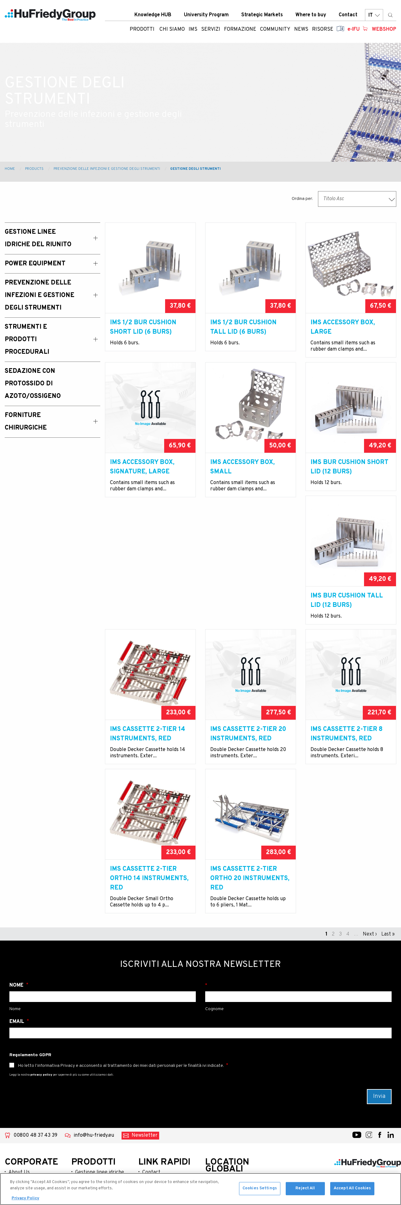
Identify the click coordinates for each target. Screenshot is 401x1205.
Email (17, 923)
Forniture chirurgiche (99, 1165)
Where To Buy (157, 1103)
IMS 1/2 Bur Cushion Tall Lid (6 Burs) (243, 327)
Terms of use (156, 1140)
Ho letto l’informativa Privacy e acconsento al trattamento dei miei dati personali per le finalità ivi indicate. (121, 966)
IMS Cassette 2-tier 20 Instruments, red (348, 625)
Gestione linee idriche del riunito (99, 1076)
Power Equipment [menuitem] (35, 264)
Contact (348, 15)
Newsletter (145, 1036)
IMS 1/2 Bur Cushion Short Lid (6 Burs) (143, 327)
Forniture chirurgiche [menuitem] (26, 421)
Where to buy (310, 15)
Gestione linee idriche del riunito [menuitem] (38, 238)
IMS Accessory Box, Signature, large (142, 476)
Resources (20, 1133)
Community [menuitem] (275, 30)
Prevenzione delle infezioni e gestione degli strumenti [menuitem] (39, 295)
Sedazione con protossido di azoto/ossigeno (92, 1148)
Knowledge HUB (152, 15)
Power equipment (95, 1090)
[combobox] (357, 199)
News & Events (25, 1123)
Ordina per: (302, 198)
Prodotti (142, 30)
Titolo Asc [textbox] (333, 199)
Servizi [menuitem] (210, 30)
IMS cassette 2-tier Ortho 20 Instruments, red (350, 779)
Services (18, 1093)
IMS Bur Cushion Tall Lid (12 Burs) (146, 625)
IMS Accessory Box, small (242, 476)
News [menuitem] (301, 30)
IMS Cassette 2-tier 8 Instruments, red (146, 775)
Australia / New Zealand (226, 1093)
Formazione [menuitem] (240, 30)
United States (225, 1080)
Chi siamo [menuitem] (172, 30)
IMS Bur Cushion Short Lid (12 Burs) (349, 476)
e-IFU (353, 30)
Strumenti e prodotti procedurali (99, 1127)
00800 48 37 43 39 (35, 1036)
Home (10, 169)
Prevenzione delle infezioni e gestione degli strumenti (107, 169)
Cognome (298, 886)
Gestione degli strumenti (195, 169)
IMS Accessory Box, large (342, 327)
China (215, 1107)
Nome (17, 886)
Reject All (305, 1193)
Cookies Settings (259, 1193)
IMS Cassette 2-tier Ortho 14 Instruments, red (249, 779)
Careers (151, 1113)
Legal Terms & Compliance (158, 1127)
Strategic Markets (262, 15)
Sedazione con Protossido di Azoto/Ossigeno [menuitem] (33, 383)
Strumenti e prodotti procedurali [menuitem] (27, 339)
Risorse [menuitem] (322, 30)
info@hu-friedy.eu (94, 1036)
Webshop (384, 30)
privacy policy (41, 976)
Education (19, 1103)
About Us (19, 1073)
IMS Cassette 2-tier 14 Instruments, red (247, 625)
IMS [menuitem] (193, 30)
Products (34, 169)
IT (374, 15)
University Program (206, 15)
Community (21, 1113)
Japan (216, 1127)
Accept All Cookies (352, 1193)
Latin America (225, 1117)
